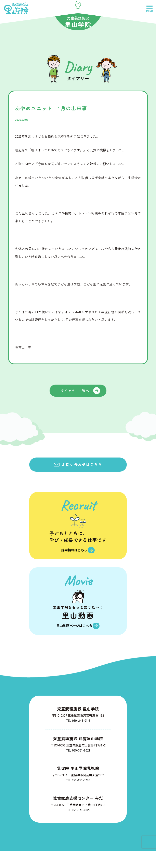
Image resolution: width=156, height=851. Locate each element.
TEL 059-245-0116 (78, 718)
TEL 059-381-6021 (78, 748)
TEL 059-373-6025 (78, 808)
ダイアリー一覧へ (75, 390)
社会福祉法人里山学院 (16, 8)
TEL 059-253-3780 (78, 778)
